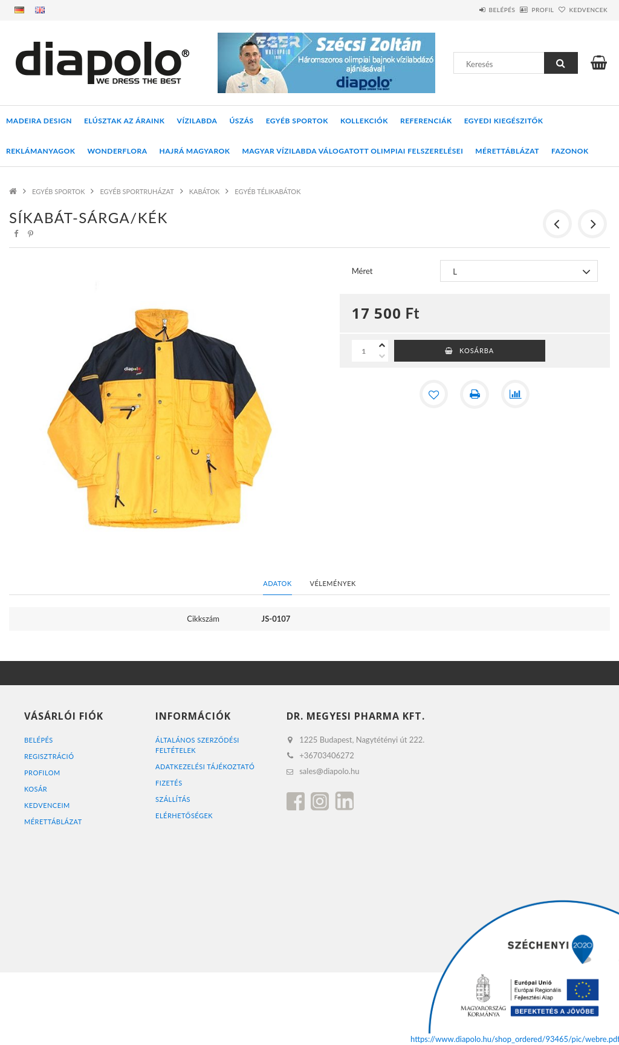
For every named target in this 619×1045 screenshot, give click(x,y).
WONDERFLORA (117, 150)
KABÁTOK (204, 191)
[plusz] (382, 345)
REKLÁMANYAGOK (40, 150)
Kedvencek (581, 9)
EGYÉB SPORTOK (297, 120)
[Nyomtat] (474, 394)
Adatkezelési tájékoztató (205, 766)
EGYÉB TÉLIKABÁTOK (267, 191)
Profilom (42, 772)
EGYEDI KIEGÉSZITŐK (503, 120)
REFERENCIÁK (426, 120)
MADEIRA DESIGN (39, 120)
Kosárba (476, 350)
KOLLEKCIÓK (364, 120)
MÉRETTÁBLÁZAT (53, 821)
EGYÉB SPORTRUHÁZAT (136, 191)
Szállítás (172, 799)
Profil (522, 9)
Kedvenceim (47, 805)
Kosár (35, 789)
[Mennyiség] (364, 351)
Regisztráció (49, 756)
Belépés (468, 9)
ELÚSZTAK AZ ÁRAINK (124, 120)
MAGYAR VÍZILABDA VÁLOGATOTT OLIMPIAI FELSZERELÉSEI (352, 150)
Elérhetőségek (184, 815)
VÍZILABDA (197, 120)
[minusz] (382, 356)
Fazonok (570, 150)
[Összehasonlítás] (515, 394)
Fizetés (169, 783)
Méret (362, 271)
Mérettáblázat (507, 150)
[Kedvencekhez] (433, 394)
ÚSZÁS (241, 120)
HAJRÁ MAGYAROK (195, 150)
